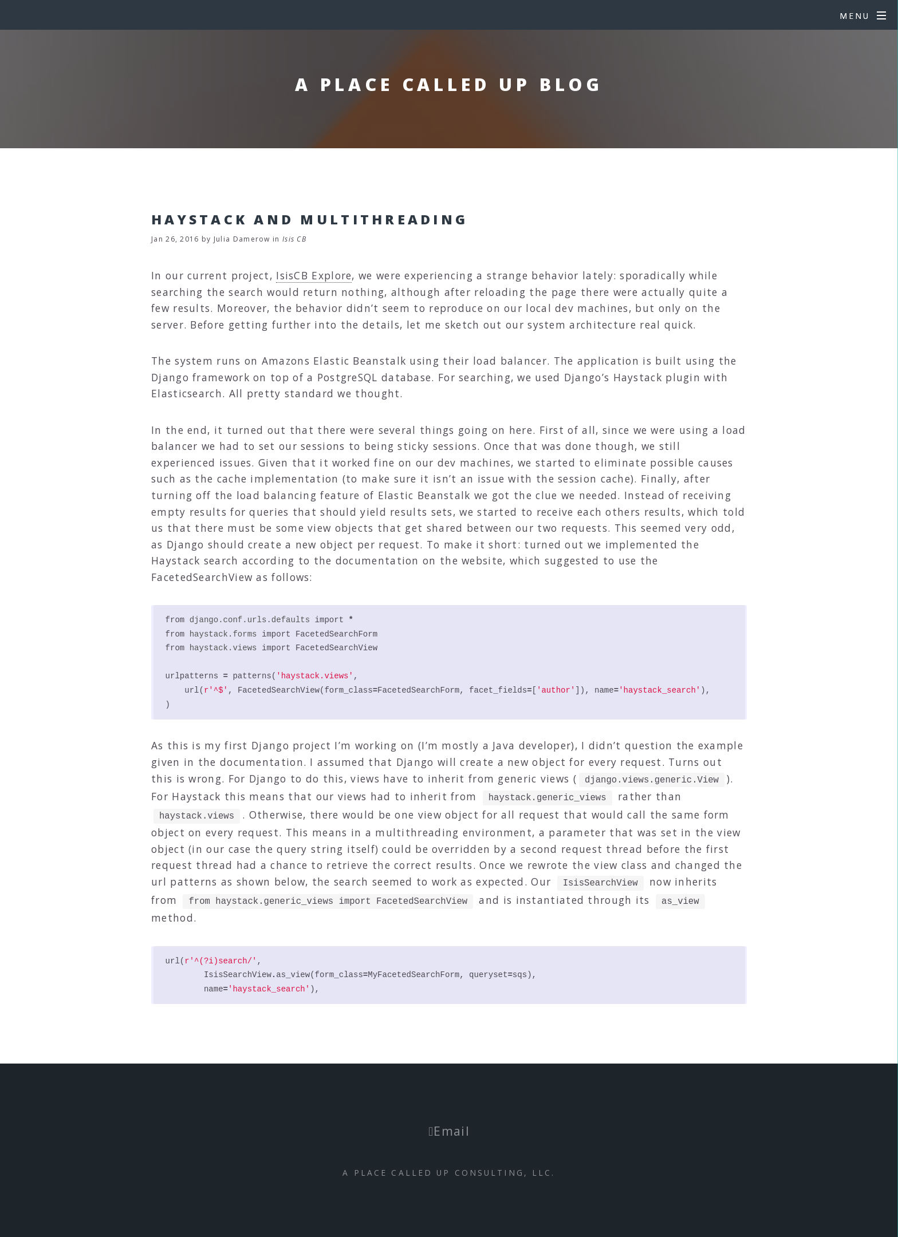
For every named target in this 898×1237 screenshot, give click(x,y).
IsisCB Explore (314, 275)
